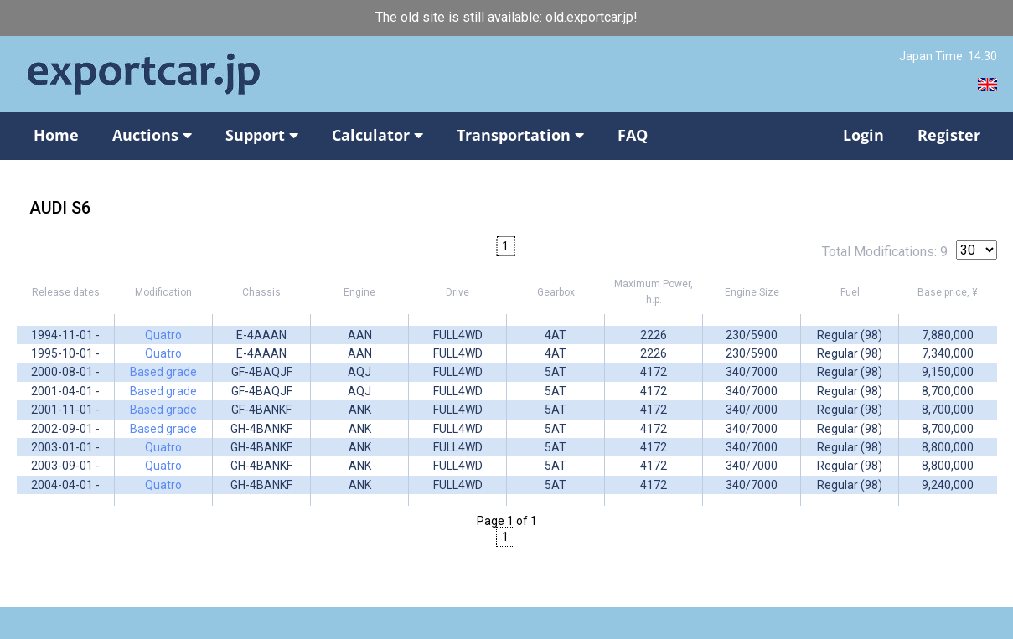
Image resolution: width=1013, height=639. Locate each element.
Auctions (152, 135)
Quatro (163, 335)
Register (948, 135)
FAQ (633, 135)
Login (863, 135)
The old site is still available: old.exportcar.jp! (506, 17)
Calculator (377, 135)
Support (261, 135)
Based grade (163, 372)
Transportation (520, 135)
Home (56, 135)
